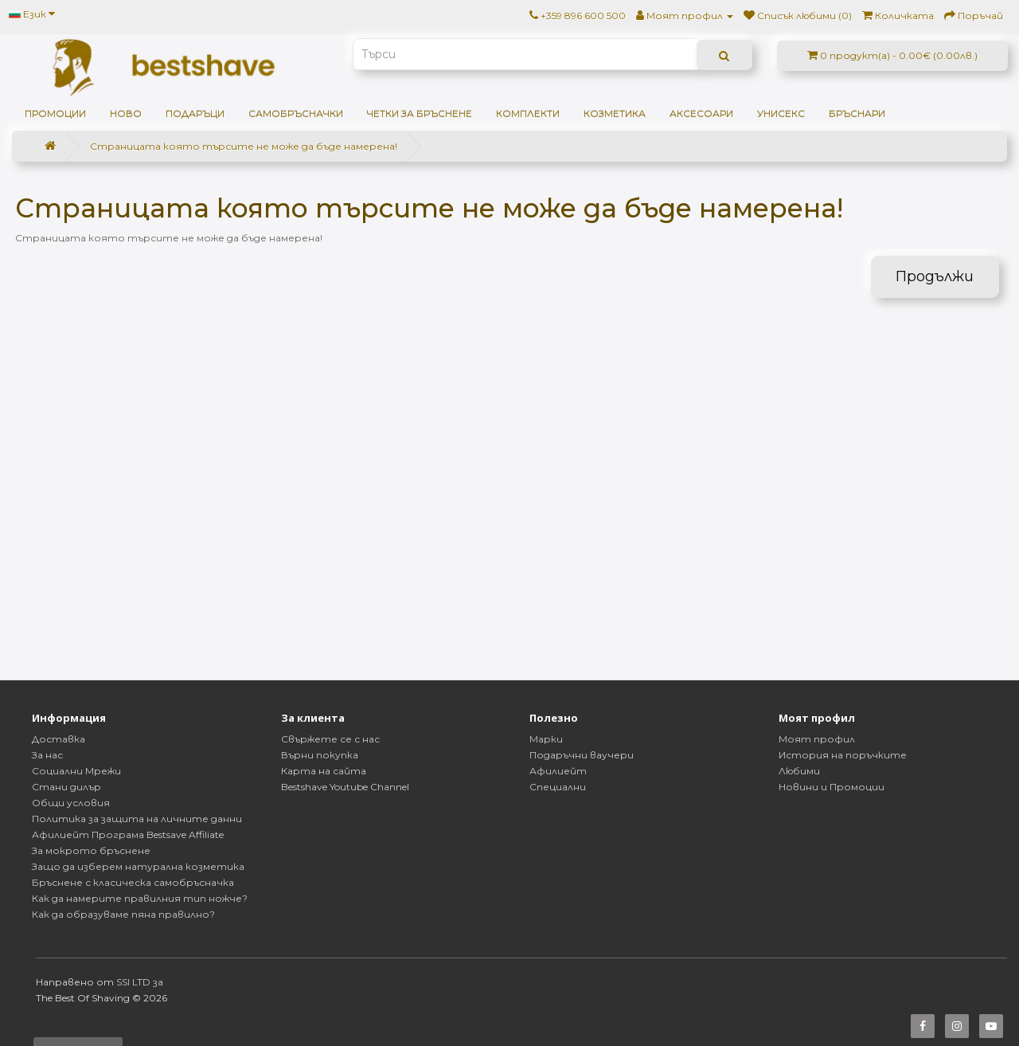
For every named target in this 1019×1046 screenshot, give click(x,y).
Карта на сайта (323, 771)
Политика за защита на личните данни (137, 819)
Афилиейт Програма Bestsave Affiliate (128, 834)
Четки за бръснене (419, 113)
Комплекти (528, 113)
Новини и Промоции (831, 787)
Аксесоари (701, 113)
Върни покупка (319, 755)
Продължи (935, 276)
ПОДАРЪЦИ (195, 113)
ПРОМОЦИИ (55, 113)
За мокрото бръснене (91, 850)
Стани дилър (66, 787)
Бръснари (857, 113)
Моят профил (817, 739)
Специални (557, 787)
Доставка (58, 739)
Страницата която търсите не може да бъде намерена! (243, 146)
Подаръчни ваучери (581, 755)
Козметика (615, 113)
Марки (546, 739)
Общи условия (71, 803)
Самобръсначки (295, 113)
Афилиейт (558, 771)
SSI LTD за (139, 982)
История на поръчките (843, 755)
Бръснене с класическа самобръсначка (133, 882)
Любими (799, 771)
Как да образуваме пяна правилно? (123, 914)
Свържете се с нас (330, 739)
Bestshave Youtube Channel (345, 787)
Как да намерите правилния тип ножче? (140, 898)
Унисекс (781, 113)
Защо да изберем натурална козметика (138, 866)
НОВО (126, 113)
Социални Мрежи (76, 771)
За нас (47, 755)
